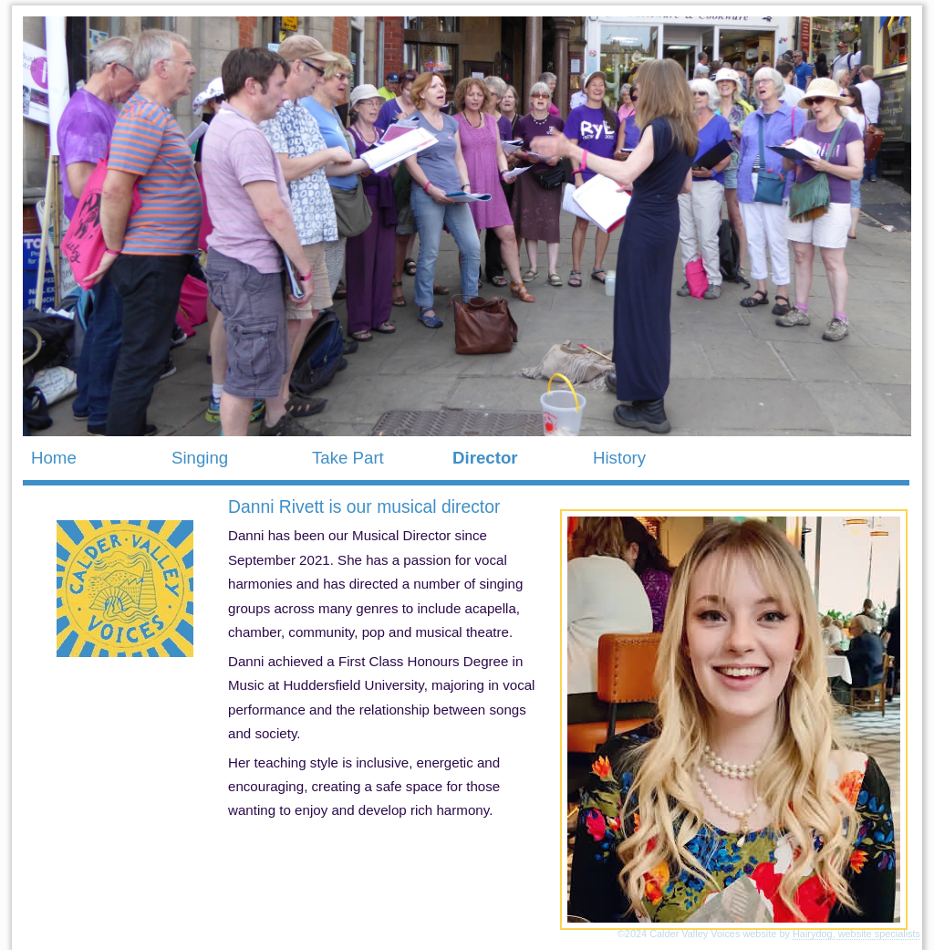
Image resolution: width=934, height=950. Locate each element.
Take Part (348, 457)
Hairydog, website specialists (856, 933)
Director (485, 457)
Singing (199, 457)
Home (54, 457)
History (619, 457)
